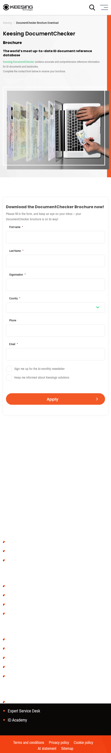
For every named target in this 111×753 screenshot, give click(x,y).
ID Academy (17, 720)
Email (13, 344)
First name (16, 227)
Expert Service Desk (24, 711)
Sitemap (67, 749)
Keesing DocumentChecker (18, 62)
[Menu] (103, 7)
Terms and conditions (28, 743)
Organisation (17, 274)
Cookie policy (83, 743)
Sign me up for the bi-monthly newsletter (39, 369)
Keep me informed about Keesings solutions (41, 377)
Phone (12, 320)
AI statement (47, 749)
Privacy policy (59, 743)
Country (14, 298)
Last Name (16, 250)
